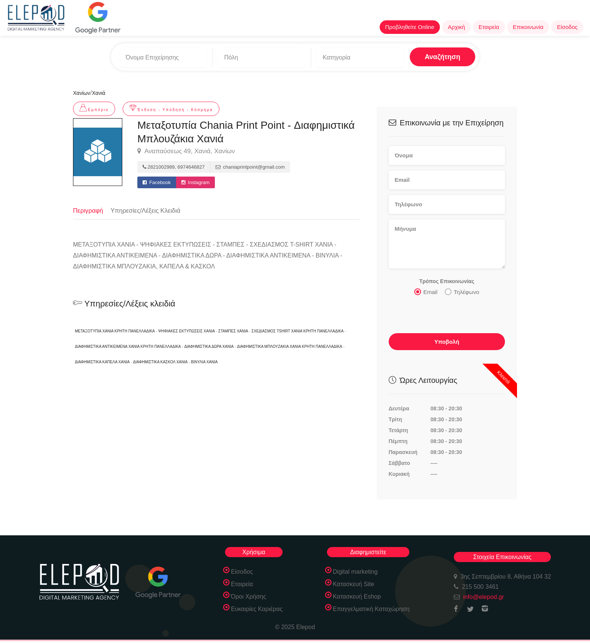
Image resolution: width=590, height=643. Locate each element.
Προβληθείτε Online (410, 27)
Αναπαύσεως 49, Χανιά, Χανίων (186, 149)
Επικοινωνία (528, 27)
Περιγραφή (88, 208)
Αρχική (456, 27)
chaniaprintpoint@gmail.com (250, 165)
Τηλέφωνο (462, 289)
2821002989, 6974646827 (174, 165)
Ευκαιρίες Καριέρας (257, 607)
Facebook (157, 180)
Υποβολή (446, 339)
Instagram (195, 180)
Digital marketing (355, 570)
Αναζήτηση (425, 56)
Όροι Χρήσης (248, 594)
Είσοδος (567, 27)
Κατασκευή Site (353, 582)
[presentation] (446, 314)
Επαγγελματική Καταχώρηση (371, 607)
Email (426, 289)
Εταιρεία (489, 27)
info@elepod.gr (483, 595)
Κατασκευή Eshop (357, 594)
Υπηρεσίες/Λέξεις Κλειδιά (147, 208)
